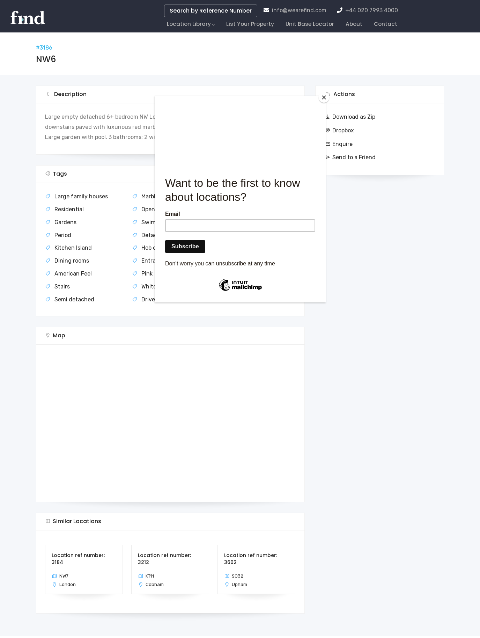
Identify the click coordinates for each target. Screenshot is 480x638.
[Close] (324, 97)
